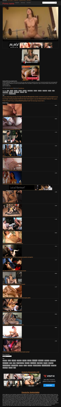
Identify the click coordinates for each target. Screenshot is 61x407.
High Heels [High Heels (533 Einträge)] (26, 98)
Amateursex (16, 0)
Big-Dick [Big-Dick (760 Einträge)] (17, 96)
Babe (8, 90)
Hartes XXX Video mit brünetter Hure (10, 311)
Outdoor (49, 90)
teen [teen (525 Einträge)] (43, 100)
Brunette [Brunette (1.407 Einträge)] (35, 97)
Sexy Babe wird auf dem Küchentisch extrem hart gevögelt (14, 270)
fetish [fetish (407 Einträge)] (4, 98)
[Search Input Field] (48, 3)
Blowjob (11, 90)
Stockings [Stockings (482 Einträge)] (34, 100)
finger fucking (30, 90)
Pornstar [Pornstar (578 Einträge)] (8, 100)
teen (26, 92)
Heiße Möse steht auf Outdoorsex (9, 202)
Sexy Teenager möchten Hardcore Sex (10, 116)
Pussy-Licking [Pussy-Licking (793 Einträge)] (14, 100)
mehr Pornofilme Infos (7, 85)
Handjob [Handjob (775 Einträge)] (15, 98)
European (24, 90)
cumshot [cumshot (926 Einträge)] (40, 97)
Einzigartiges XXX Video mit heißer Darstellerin (12, 216)
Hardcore (40, 90)
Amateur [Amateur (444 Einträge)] (5, 96)
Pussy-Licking (5, 92)
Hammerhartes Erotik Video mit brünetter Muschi (12, 338)
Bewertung (23, 2)
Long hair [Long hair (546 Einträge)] (36, 98)
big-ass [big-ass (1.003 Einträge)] (12, 97)
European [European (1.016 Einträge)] (52, 97)
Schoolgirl (11, 92)
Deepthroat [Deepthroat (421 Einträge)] (46, 96)
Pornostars (29, 2)
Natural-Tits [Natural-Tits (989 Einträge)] (50, 99)
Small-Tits (22, 92)
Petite (53, 90)
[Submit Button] (55, 3)
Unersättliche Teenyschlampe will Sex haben (11, 129)
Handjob (35, 90)
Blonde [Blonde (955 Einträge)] (26, 97)
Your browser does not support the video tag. (30, 24)
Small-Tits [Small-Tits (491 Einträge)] (29, 100)
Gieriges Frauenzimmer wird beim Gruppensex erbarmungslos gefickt (16, 297)
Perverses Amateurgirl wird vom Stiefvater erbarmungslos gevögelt (16, 351)
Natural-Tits (45, 90)
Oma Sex (28, 0)
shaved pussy (16, 92)
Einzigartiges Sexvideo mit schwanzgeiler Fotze (12, 183)
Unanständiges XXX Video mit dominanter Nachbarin (13, 324)
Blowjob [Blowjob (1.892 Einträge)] (30, 97)
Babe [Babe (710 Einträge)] (8, 96)
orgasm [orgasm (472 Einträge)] (55, 98)
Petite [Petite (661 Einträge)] (4, 100)
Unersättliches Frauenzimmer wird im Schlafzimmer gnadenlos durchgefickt (18, 257)
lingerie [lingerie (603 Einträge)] (31, 98)
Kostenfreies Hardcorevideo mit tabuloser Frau (12, 156)
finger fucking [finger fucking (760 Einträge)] (9, 98)
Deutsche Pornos (22, 0)
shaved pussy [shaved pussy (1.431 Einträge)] (22, 100)
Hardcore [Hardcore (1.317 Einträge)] (20, 99)
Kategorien (17, 2)
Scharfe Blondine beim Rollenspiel (9, 143)
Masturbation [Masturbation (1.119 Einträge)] (42, 99)
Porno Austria (10, 0)
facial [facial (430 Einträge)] (56, 96)
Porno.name (8, 3)
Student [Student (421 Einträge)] (39, 100)
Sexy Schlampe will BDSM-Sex (9, 230)
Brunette (15, 90)
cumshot (20, 90)
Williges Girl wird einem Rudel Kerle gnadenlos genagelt (14, 284)
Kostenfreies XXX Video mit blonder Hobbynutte (12, 170)
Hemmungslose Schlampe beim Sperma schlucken (13, 243)
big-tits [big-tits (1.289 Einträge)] (21, 97)
